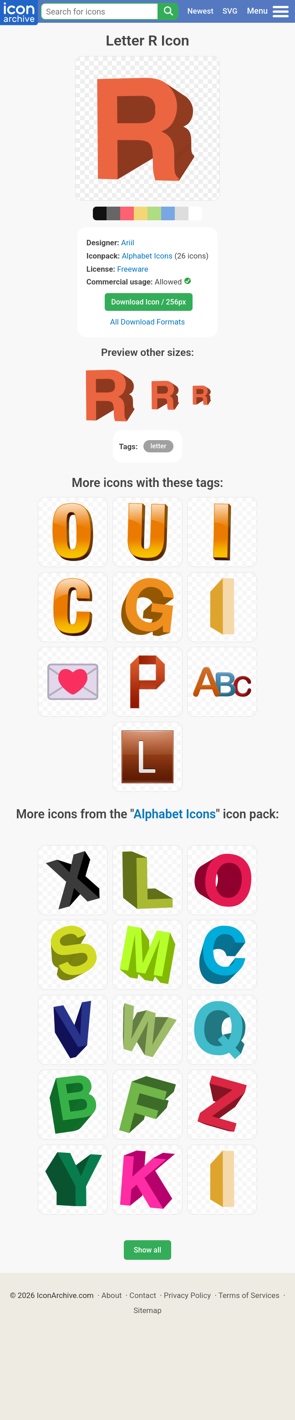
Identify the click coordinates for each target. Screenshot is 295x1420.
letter (158, 446)
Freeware (132, 269)
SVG (230, 10)
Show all (147, 1250)
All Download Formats (147, 321)
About (112, 1295)
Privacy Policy (187, 1295)
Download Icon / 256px (148, 302)
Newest (201, 10)
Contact (142, 1295)
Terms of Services (249, 1295)
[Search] (168, 11)
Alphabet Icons (147, 255)
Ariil (127, 242)
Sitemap (147, 1310)
